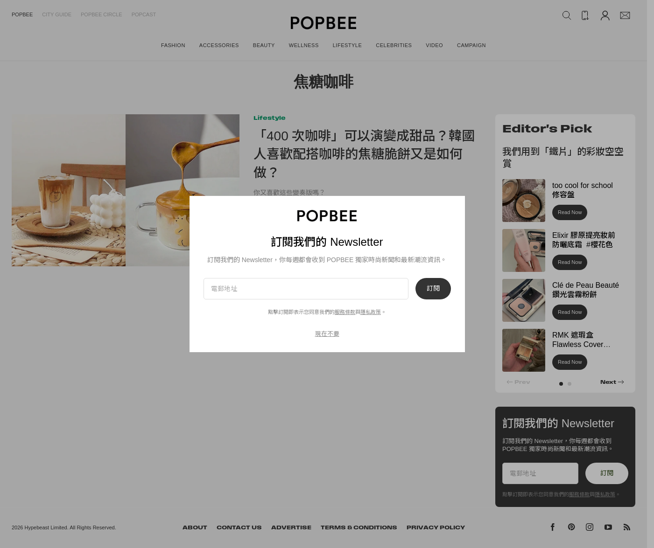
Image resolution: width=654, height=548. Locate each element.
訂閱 (433, 288)
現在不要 (327, 333)
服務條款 (345, 312)
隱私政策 (370, 312)
